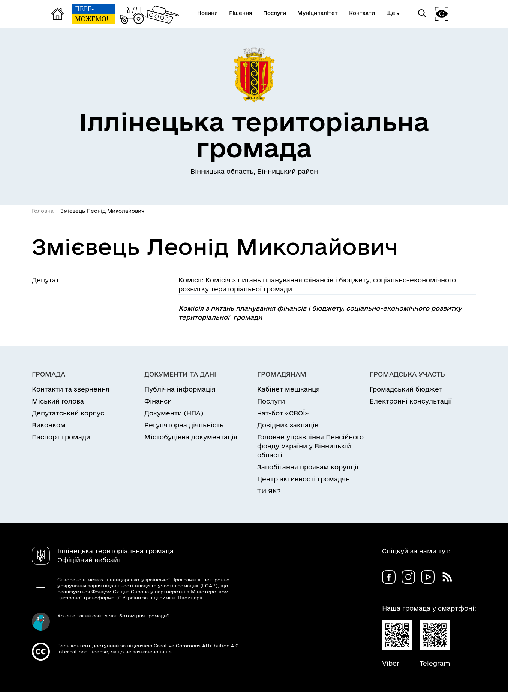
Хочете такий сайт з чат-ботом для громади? (113, 615)
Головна (43, 211)
